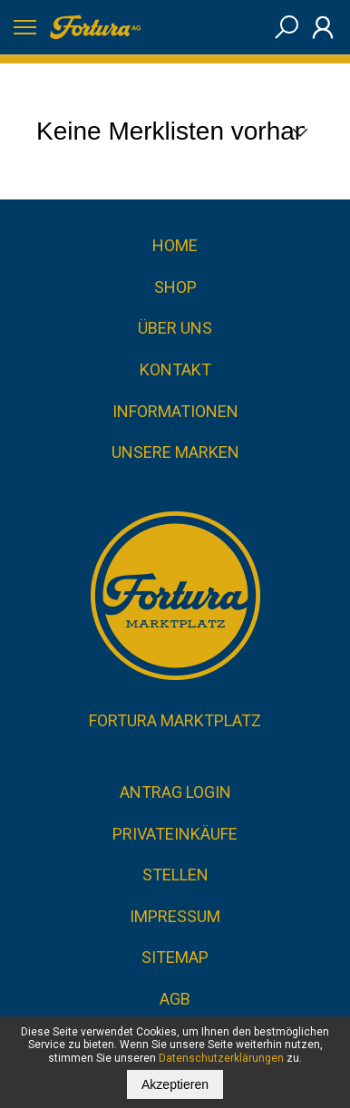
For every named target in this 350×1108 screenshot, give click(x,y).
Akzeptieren (175, 1084)
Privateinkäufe (175, 833)
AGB (175, 998)
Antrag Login (175, 792)
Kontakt (175, 369)
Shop (175, 286)
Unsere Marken (175, 452)
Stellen (175, 874)
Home (175, 245)
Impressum (175, 916)
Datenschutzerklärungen (221, 1058)
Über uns (175, 327)
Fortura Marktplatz (175, 720)
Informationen (175, 411)
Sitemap (175, 957)
